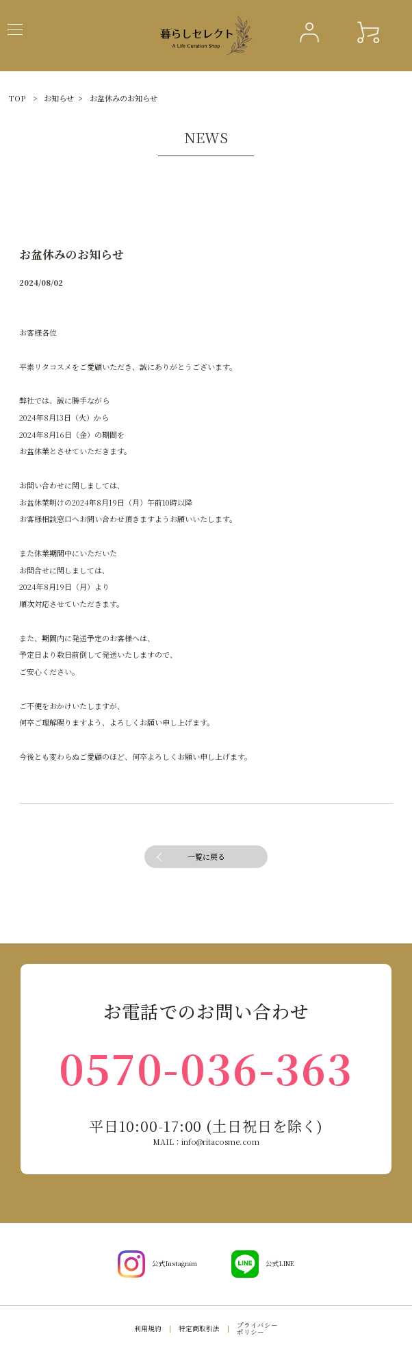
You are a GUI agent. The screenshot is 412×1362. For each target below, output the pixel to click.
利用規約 (148, 1328)
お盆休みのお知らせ (123, 97)
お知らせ (59, 97)
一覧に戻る (206, 856)
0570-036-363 (205, 1067)
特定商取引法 (199, 1328)
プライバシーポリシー (257, 1328)
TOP (17, 97)
